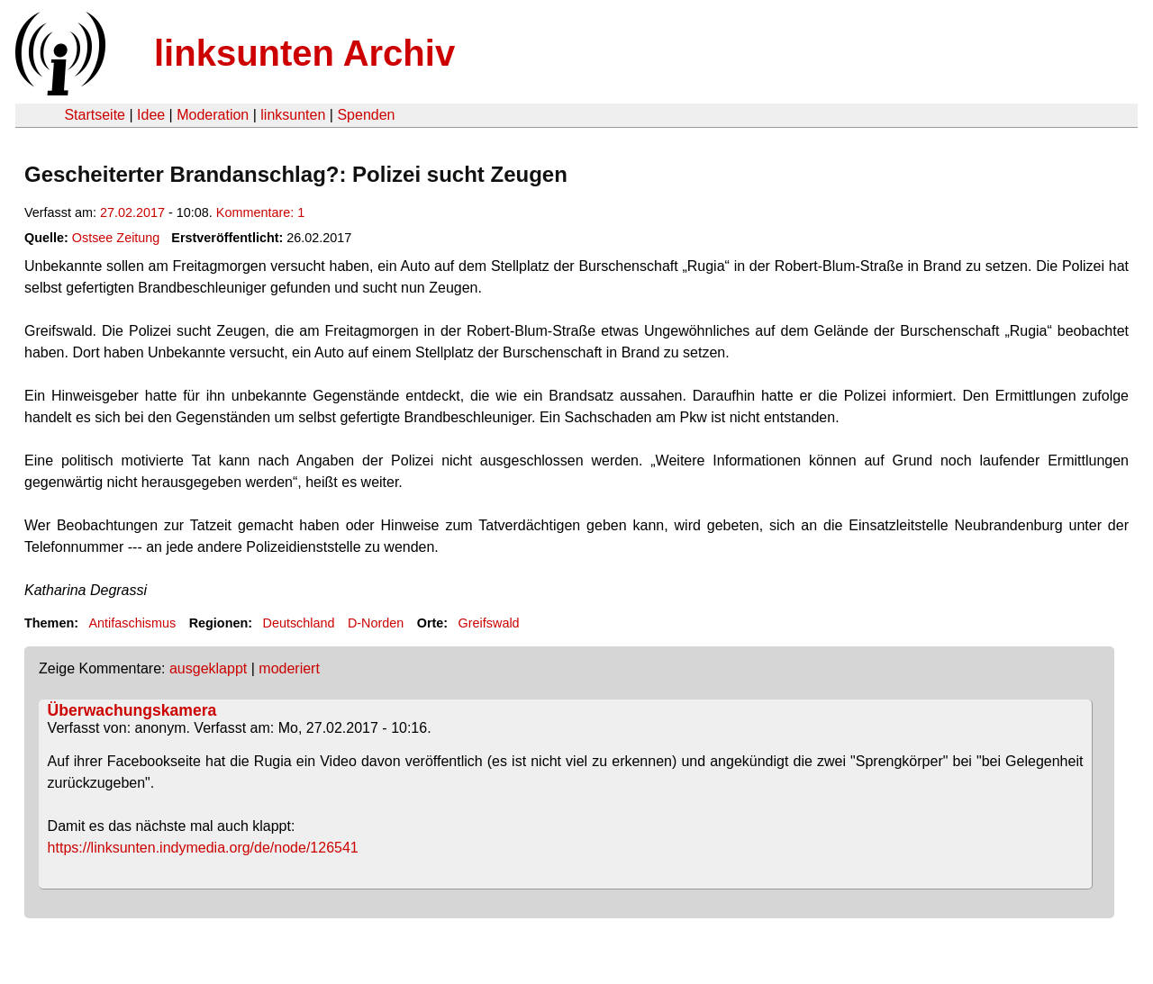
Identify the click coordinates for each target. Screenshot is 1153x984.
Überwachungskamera (132, 710)
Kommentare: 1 (260, 212)
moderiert (289, 668)
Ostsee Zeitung (116, 237)
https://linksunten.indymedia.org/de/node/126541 (203, 847)
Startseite (94, 114)
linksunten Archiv (304, 53)
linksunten (292, 114)
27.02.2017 (132, 212)
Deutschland (299, 623)
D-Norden (376, 623)
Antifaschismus (132, 623)
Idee (151, 114)
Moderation (213, 114)
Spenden (366, 114)
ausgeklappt (208, 668)
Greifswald (489, 623)
